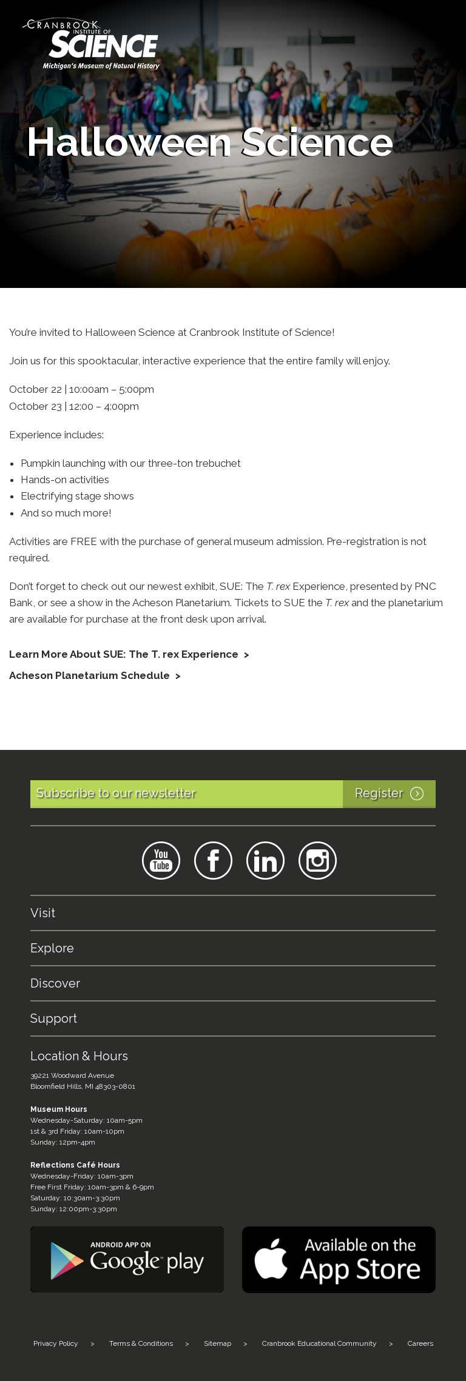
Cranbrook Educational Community (319, 1343)
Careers (420, 1343)
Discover (55, 983)
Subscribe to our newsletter (236, 794)
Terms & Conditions (141, 1343)
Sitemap (217, 1343)
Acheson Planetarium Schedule (89, 675)
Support (53, 1018)
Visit (42, 913)
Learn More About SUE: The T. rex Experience (125, 654)
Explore (52, 948)
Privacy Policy (55, 1343)
